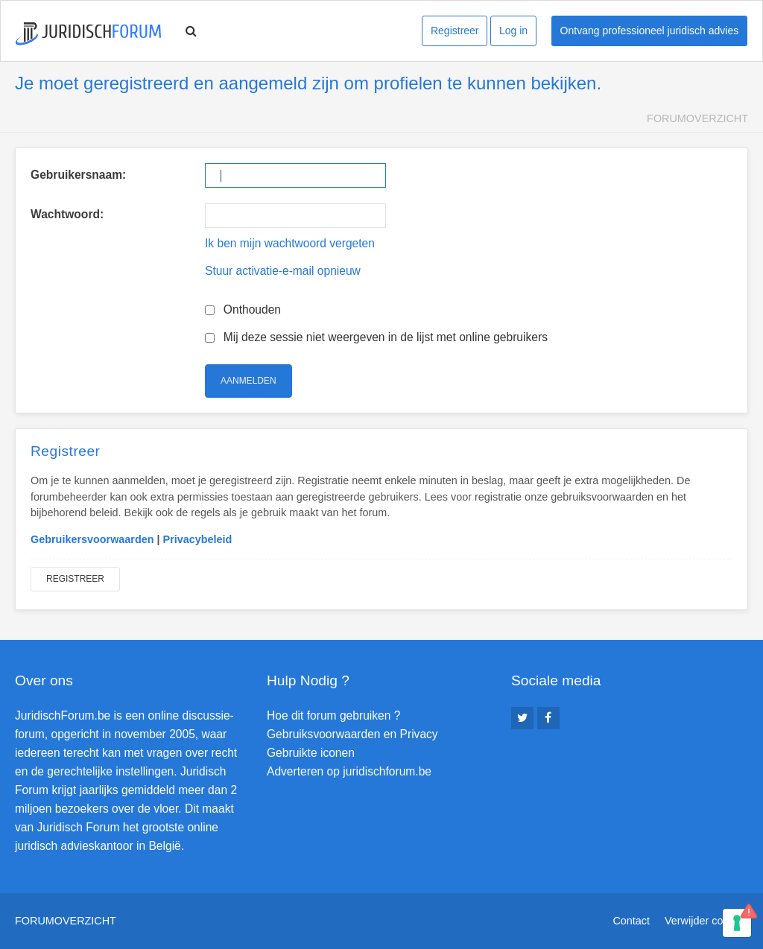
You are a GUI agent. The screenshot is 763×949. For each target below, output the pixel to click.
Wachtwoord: (67, 214)
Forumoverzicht (697, 118)
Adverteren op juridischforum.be (349, 771)
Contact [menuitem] (631, 921)
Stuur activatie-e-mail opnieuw (283, 270)
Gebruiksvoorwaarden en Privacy (352, 734)
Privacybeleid (197, 539)
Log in (513, 30)
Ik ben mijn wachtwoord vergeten (290, 243)
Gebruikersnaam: (78, 174)
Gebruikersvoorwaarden (92, 539)
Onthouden (243, 309)
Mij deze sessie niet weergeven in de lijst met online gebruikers (376, 337)
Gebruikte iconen (311, 752)
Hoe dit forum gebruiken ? (333, 715)
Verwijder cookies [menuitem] (706, 921)
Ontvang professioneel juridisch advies (649, 30)
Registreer (455, 30)
